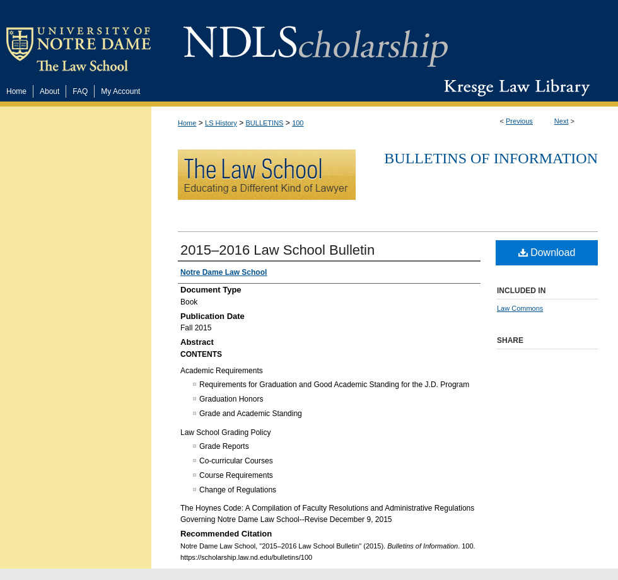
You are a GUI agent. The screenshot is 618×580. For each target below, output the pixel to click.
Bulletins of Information (491, 158)
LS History (221, 123)
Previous (519, 121)
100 (297, 123)
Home (187, 123)
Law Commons (520, 308)
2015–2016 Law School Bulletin (277, 250)
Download (547, 252)
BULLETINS (265, 123)
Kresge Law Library (514, 87)
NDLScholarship (316, 39)
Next (561, 121)
